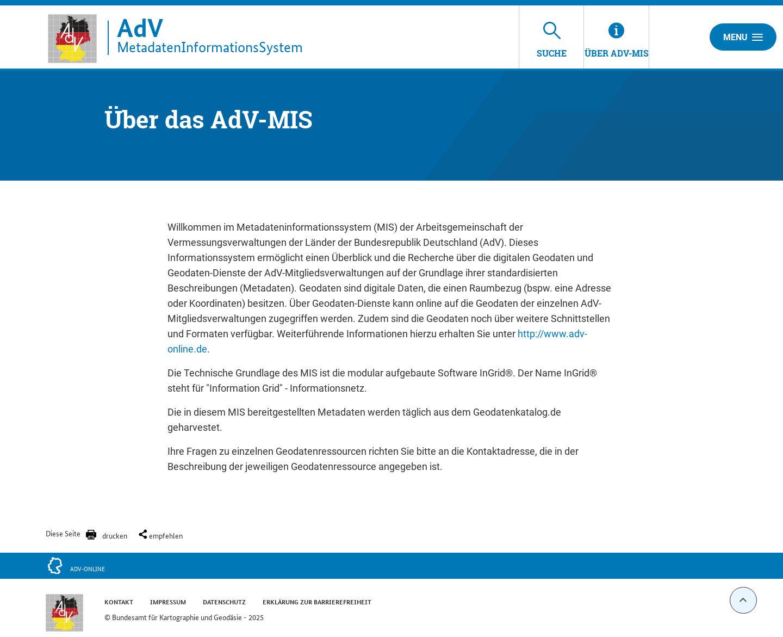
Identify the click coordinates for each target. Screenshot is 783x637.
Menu (743, 37)
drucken (114, 535)
